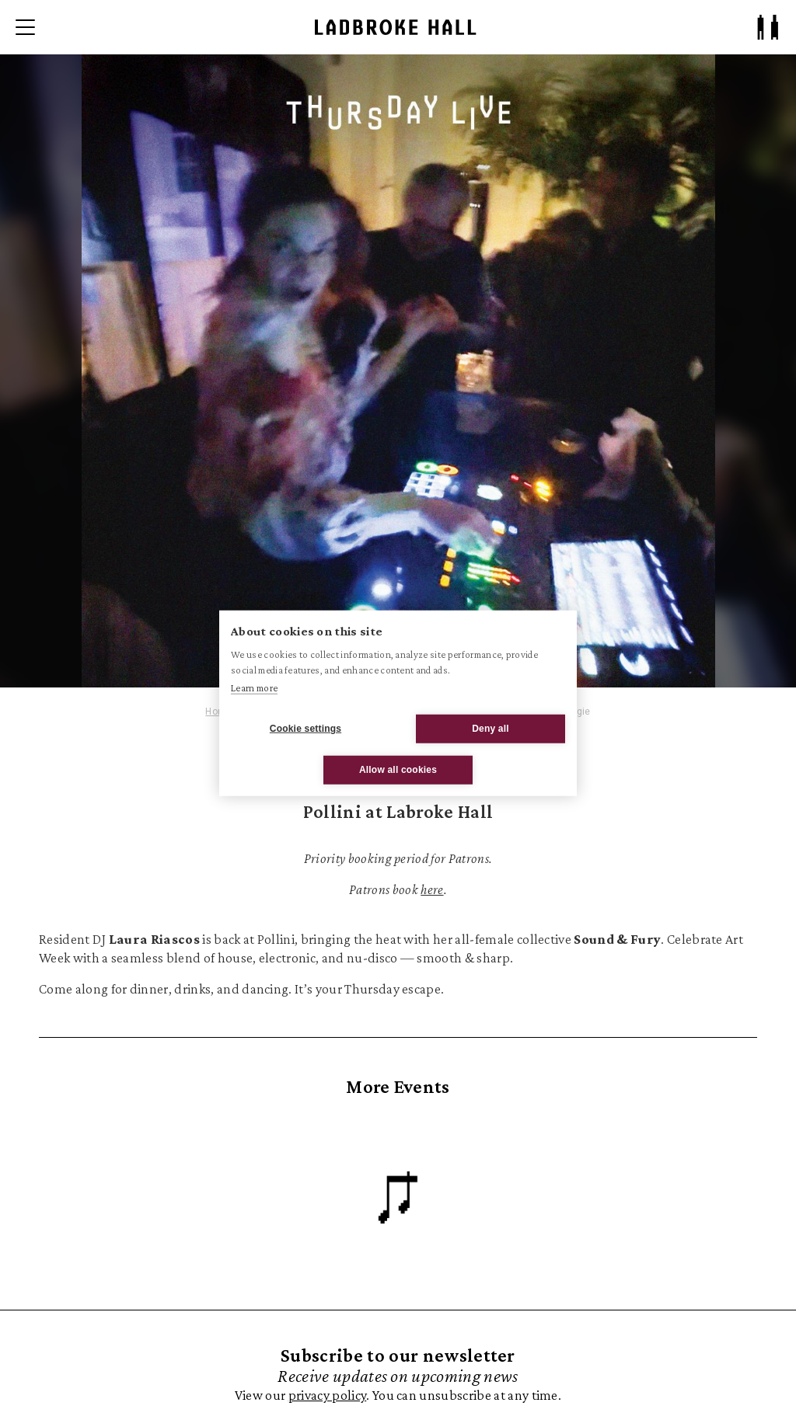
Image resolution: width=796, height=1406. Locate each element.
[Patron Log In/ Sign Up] (768, 27)
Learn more (254, 688)
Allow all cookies (398, 769)
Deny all (490, 728)
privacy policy (327, 1394)
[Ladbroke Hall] (396, 27)
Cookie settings (305, 728)
